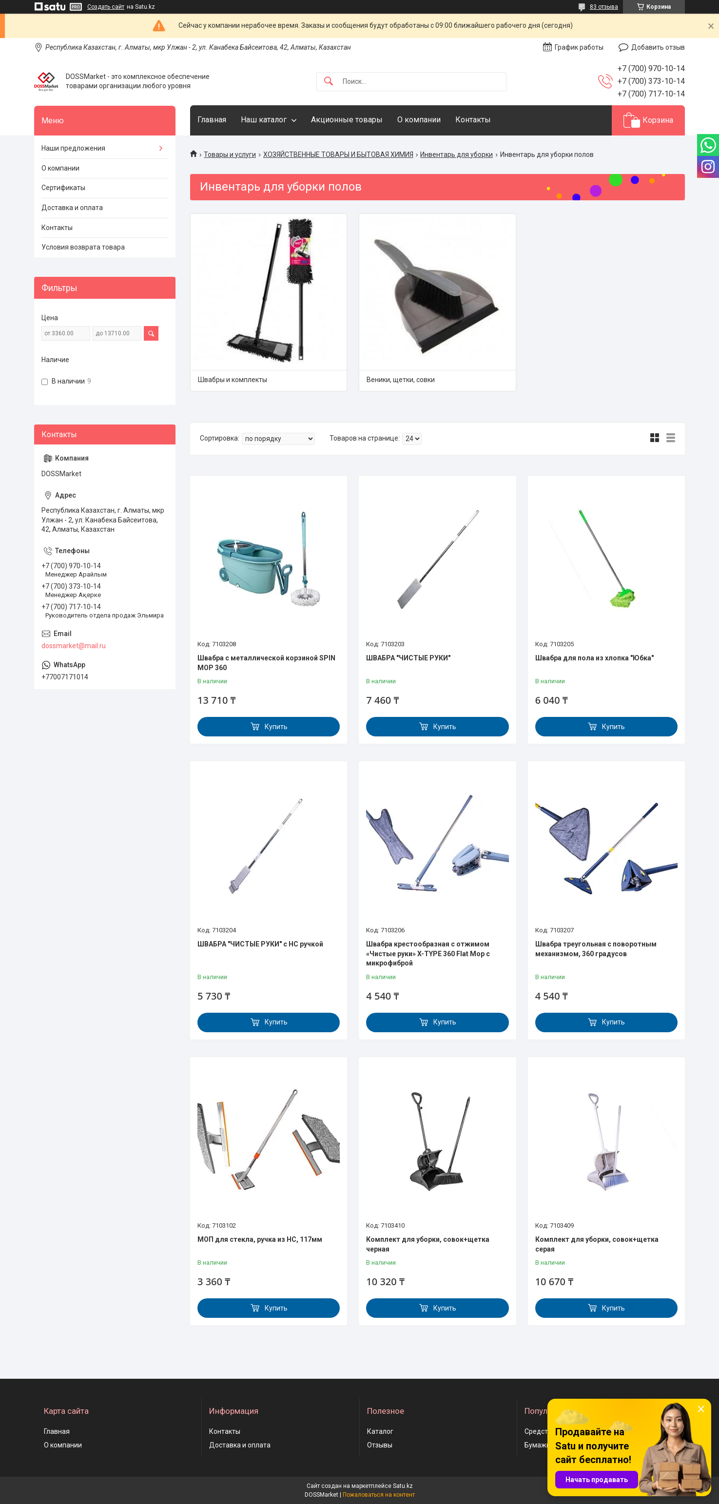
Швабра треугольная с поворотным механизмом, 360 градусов (596, 949)
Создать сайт (105, 6)
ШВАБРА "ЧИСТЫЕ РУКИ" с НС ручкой (260, 944)
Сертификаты (63, 188)
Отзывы (379, 1445)
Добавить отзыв (658, 47)
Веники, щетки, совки (401, 380)
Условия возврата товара (83, 247)
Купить (276, 727)
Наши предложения (73, 148)
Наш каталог (264, 119)
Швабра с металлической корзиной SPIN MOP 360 (266, 663)
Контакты (473, 119)
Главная (211, 119)
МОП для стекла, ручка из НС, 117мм (259, 1239)
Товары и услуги (230, 154)
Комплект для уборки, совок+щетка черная (427, 1244)
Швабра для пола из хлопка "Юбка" (594, 658)
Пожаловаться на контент (379, 1494)
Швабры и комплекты (232, 380)
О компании (419, 119)
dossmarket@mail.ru (73, 646)
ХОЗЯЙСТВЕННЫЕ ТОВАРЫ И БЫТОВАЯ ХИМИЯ (338, 154)
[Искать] (328, 81)
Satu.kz (403, 1486)
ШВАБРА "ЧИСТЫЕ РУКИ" (408, 658)
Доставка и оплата (72, 208)
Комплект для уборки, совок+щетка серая (597, 1244)
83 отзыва (604, 6)
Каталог (380, 1431)
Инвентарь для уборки (456, 154)
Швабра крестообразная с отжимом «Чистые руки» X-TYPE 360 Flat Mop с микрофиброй (428, 953)
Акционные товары (347, 119)
